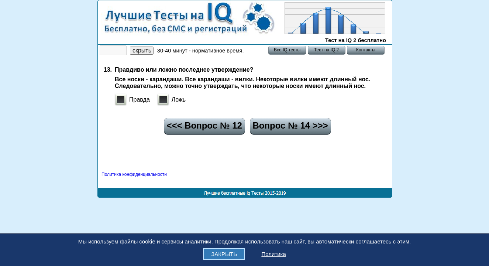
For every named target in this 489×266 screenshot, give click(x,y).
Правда (139, 99)
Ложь (179, 99)
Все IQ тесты (287, 49)
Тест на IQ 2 (326, 49)
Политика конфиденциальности (134, 174)
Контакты (366, 49)
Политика (273, 254)
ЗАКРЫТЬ (224, 254)
